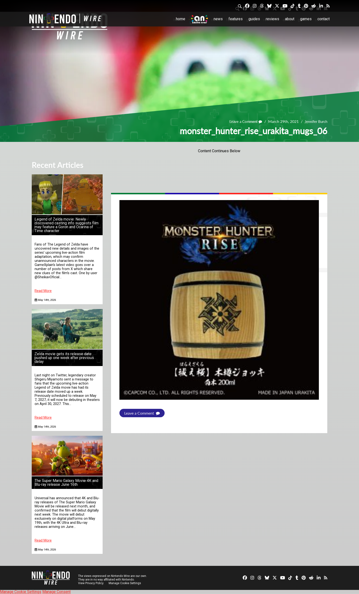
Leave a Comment (242, 121)
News (218, 19)
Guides (254, 19)
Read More (43, 291)
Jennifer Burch (315, 121)
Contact (323, 19)
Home (180, 19)
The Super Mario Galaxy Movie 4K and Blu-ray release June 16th (66, 482)
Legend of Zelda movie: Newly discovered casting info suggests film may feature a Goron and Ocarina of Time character (67, 225)
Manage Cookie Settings (125, 583)
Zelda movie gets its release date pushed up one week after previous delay (64, 358)
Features (236, 19)
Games (306, 19)
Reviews (272, 19)
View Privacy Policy (91, 583)
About (289, 19)
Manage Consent (56, 591)
